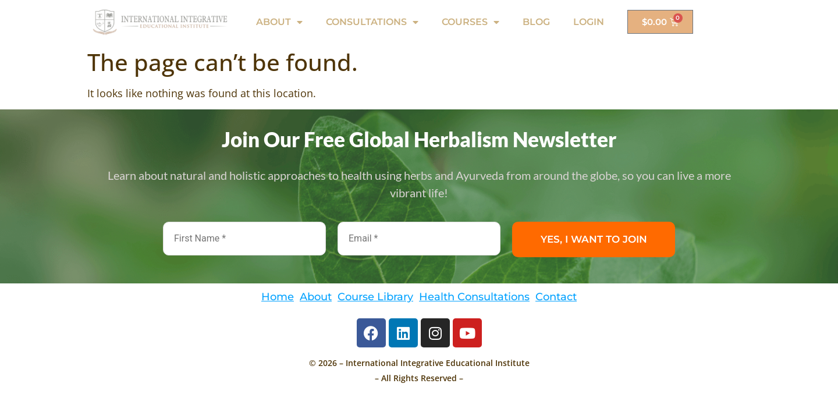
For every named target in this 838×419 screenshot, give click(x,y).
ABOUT (279, 22)
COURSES (470, 22)
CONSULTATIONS (372, 22)
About (316, 296)
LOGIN (588, 21)
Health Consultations (474, 296)
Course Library (375, 296)
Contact (556, 296)
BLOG (536, 21)
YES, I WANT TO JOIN (594, 239)
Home (277, 296)
